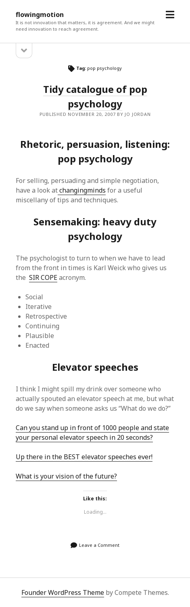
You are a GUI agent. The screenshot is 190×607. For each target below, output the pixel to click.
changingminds (82, 190)
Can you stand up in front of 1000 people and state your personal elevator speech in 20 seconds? (92, 432)
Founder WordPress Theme (62, 592)
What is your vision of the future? (66, 476)
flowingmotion (40, 14)
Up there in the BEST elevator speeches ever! (84, 456)
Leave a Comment (99, 545)
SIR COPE (43, 277)
